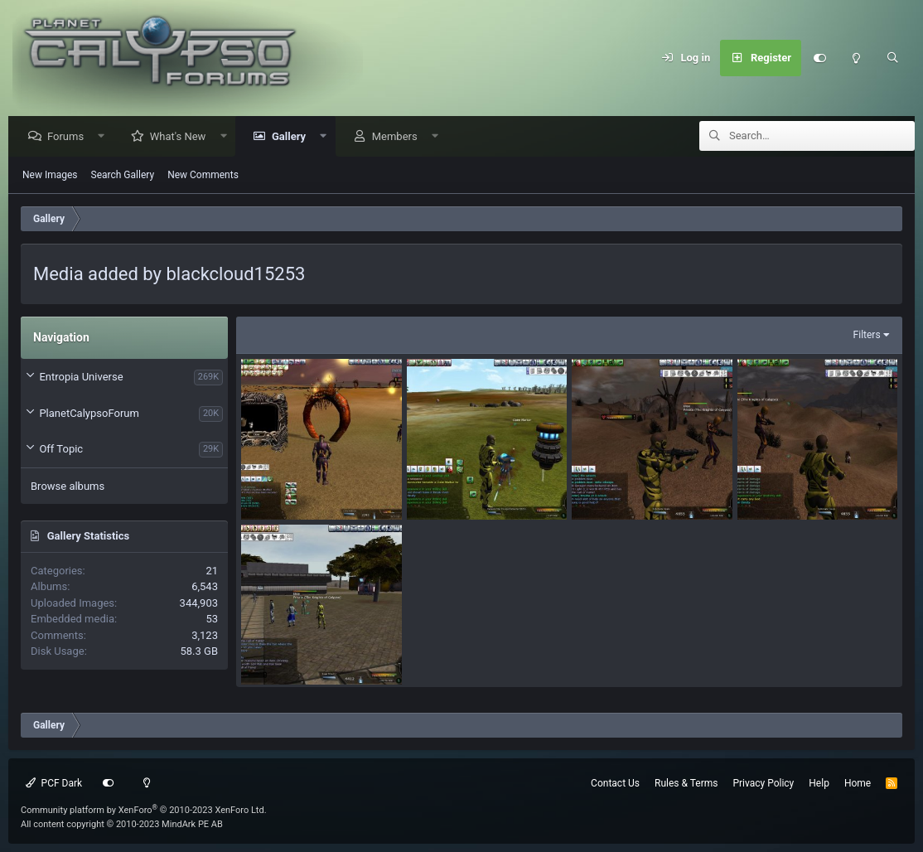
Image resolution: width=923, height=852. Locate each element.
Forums (69, 137)
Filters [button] (867, 335)
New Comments (203, 176)
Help (819, 783)
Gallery (293, 137)
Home (857, 783)
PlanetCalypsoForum (88, 414)
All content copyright (122, 824)
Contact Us (615, 783)
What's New (182, 137)
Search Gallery (123, 176)
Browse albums (67, 487)
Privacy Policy (763, 783)
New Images (50, 176)
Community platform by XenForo (144, 810)
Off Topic (61, 449)
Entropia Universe (81, 377)
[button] (106, 137)
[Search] (892, 58)
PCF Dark (54, 783)
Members (399, 137)
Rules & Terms (686, 783)
